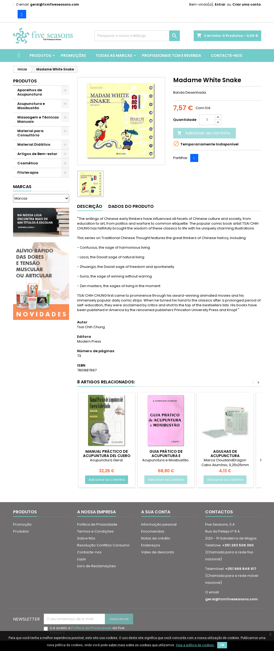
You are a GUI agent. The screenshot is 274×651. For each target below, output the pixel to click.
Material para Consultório (30, 133)
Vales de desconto (157, 552)
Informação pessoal (159, 524)
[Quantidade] (207, 119)
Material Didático (33, 144)
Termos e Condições (95, 531)
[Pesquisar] (137, 35)
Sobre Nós (86, 538)
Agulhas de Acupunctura (225, 453)
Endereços (150, 545)
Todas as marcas (114, 55)
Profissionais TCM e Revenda (171, 55)
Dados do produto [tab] (131, 206)
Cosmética (27, 163)
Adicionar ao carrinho (203, 133)
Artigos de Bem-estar (37, 153)
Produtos (40, 55)
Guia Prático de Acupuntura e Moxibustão (165, 456)
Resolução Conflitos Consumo (103, 545)
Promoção (22, 524)
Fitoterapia (27, 172)
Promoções (73, 55)
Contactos (219, 512)
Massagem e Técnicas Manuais (38, 119)
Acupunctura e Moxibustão (31, 105)
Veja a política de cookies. (195, 645)
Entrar (220, 4)
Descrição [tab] (89, 206)
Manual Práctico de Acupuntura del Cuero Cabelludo (106, 456)
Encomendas (152, 531)
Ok (222, 645)
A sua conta (155, 512)
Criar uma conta (246, 4)
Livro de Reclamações (96, 566)
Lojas (81, 559)
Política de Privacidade (97, 524)
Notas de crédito (155, 538)
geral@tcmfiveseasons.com (54, 4)
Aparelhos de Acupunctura (29, 92)
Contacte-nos (226, 55)
